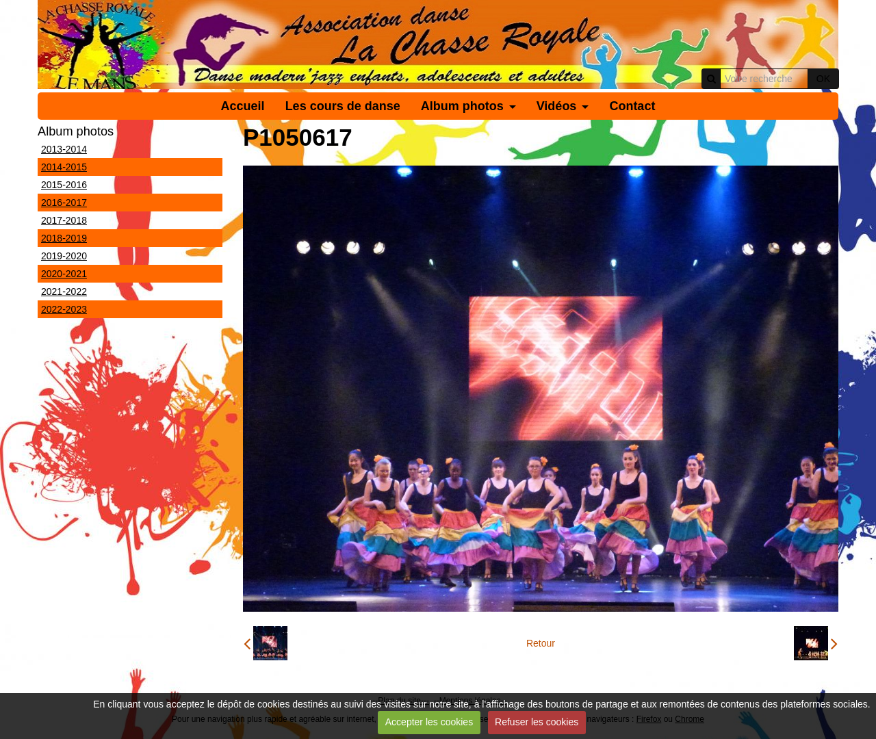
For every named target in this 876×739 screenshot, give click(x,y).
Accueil (243, 106)
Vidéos (557, 106)
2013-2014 (64, 149)
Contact (632, 106)
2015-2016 (64, 184)
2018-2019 (64, 238)
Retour (540, 643)
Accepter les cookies (429, 721)
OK (823, 78)
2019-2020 (64, 255)
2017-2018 (64, 220)
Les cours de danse (342, 106)
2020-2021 (64, 273)
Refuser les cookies (536, 721)
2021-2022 (64, 291)
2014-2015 (64, 166)
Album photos (462, 106)
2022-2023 (64, 309)
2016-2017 (64, 202)
